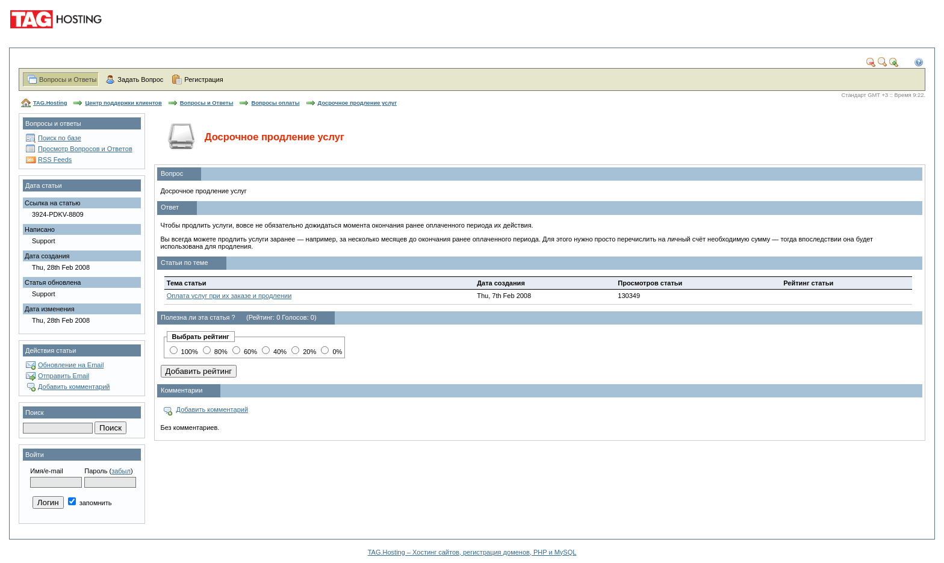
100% (184, 351)
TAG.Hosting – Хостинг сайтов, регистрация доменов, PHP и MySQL (472, 552)
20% (303, 351)
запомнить (90, 502)
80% (215, 351)
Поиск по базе (59, 138)
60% (244, 351)
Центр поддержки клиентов (123, 103)
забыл (121, 470)
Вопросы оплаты (275, 103)
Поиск (34, 412)
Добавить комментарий (74, 386)
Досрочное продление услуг (357, 103)
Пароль (95, 470)
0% (331, 351)
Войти (34, 454)
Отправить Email (63, 375)
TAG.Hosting (50, 103)
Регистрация (203, 79)
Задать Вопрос (140, 79)
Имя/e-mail (46, 470)
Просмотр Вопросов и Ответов (85, 148)
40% (274, 351)
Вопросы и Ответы (67, 79)
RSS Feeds (55, 159)
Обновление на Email (71, 365)
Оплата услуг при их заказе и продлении (229, 295)
